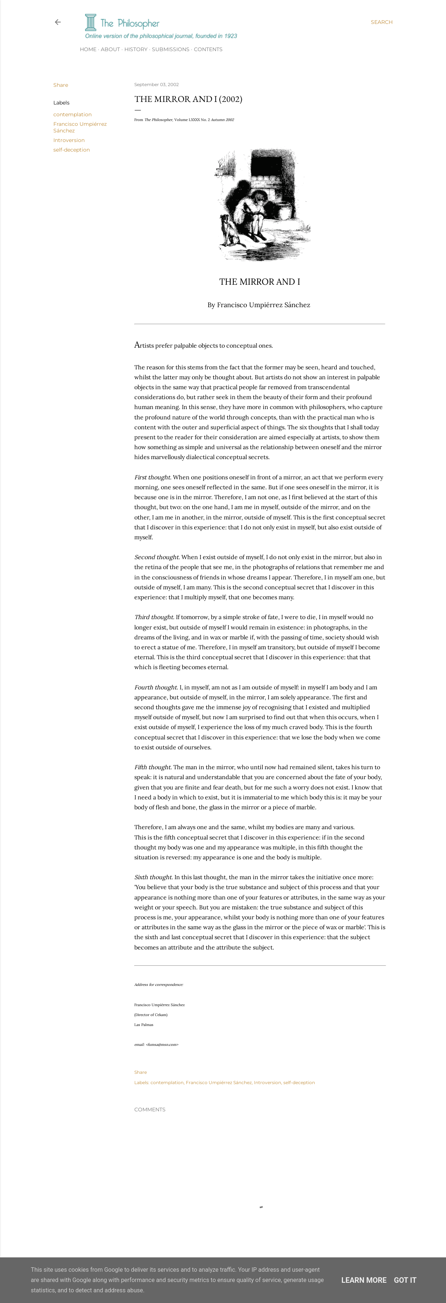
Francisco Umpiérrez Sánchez (219, 1082)
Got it (405, 1280)
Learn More (364, 1280)
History (136, 49)
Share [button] (60, 85)
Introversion (69, 140)
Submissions (171, 49)
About (110, 49)
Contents (208, 49)
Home (88, 49)
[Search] (382, 22)
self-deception (71, 149)
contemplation (72, 114)
